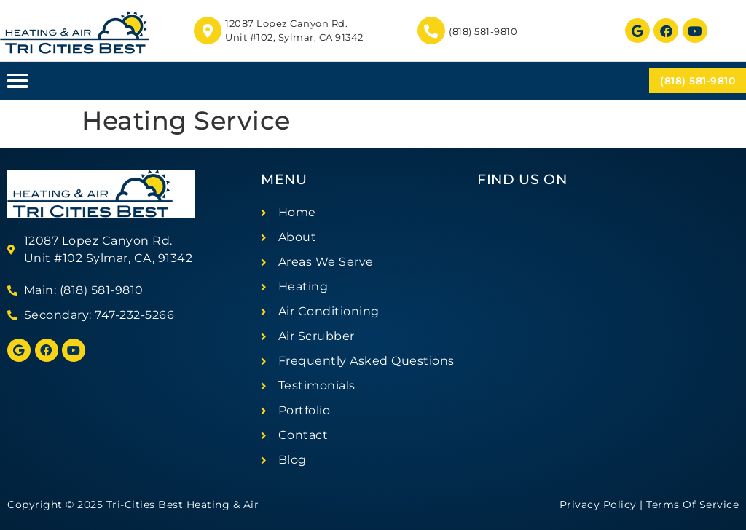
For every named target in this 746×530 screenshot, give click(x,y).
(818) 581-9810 (483, 31)
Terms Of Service (692, 504)
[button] (18, 80)
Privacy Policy (598, 504)
